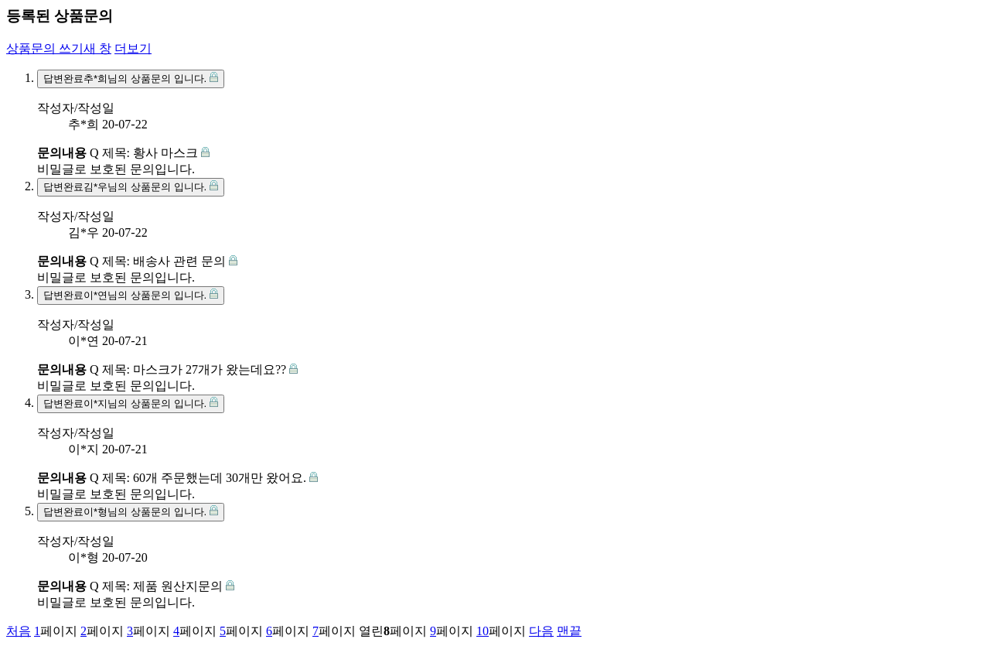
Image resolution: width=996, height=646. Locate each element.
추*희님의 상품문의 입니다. (130, 78)
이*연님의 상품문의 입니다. (130, 295)
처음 (18, 630)
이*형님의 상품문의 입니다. (130, 511)
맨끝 (569, 630)
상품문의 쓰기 (58, 48)
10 (482, 630)
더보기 (133, 48)
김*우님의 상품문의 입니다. (130, 186)
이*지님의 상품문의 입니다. (130, 403)
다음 (541, 630)
